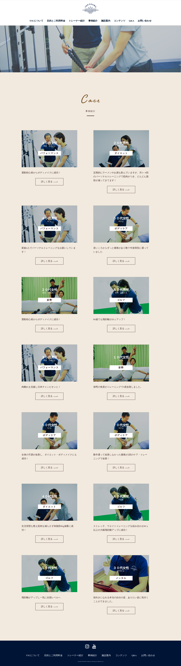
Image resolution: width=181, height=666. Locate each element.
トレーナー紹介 (77, 20)
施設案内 (105, 20)
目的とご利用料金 (56, 20)
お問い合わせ (144, 20)
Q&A (131, 20)
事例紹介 (93, 20)
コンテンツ (119, 20)
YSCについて (36, 20)
